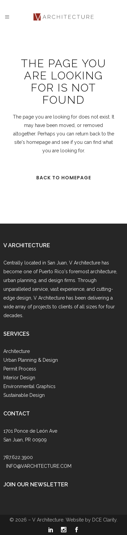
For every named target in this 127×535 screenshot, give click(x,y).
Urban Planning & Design (30, 360)
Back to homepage (63, 177)
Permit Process (19, 369)
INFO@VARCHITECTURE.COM (38, 466)
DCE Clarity (104, 520)
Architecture (16, 351)
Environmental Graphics (29, 386)
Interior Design (19, 377)
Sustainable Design (24, 395)
